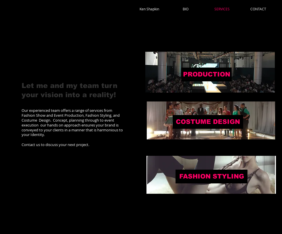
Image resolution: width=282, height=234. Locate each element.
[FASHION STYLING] (211, 176)
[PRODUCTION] (206, 74)
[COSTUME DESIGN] (208, 122)
